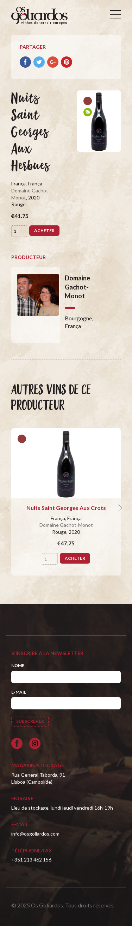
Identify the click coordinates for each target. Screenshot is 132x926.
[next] (119, 508)
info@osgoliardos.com (35, 834)
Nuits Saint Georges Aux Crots (66, 507)
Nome (17, 665)
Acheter (44, 230)
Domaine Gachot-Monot (66, 525)
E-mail (18, 692)
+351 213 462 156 (31, 860)
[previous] (8, 508)
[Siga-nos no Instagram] (34, 743)
